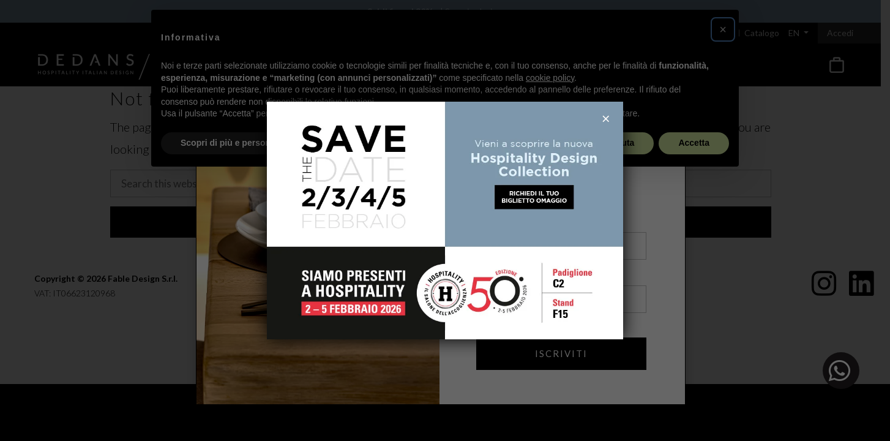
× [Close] (606, 119)
